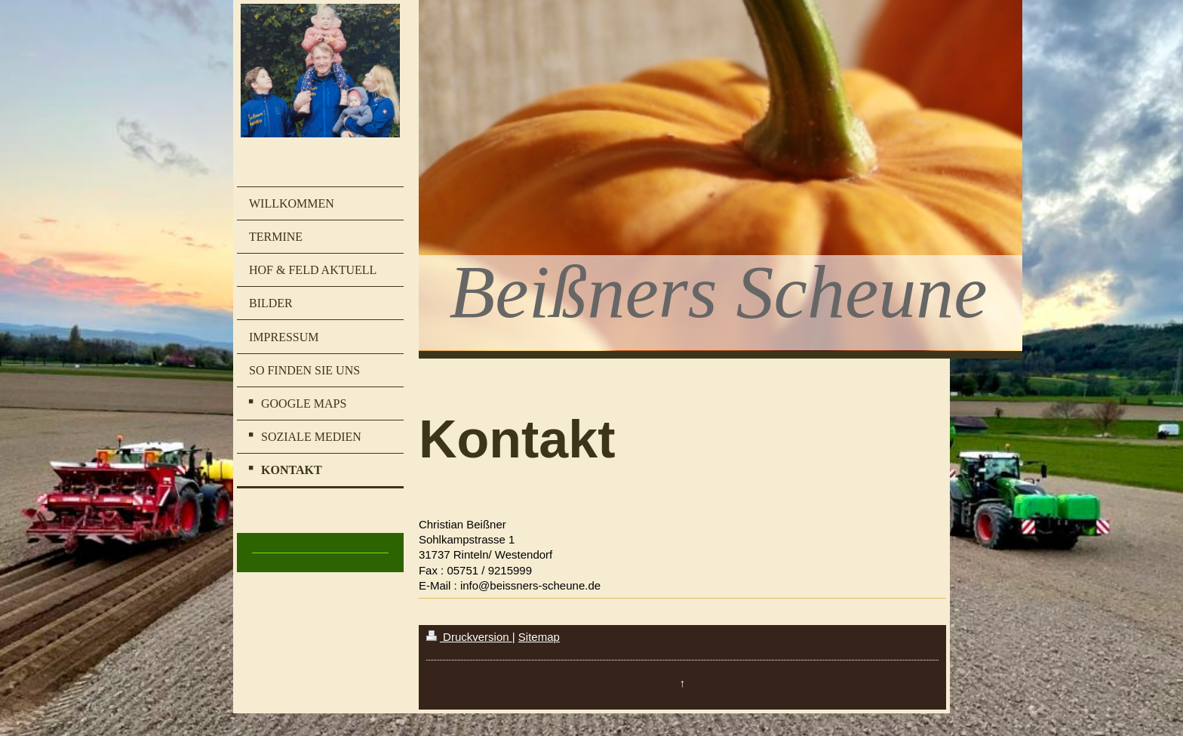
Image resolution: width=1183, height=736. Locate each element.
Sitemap (539, 636)
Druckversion (469, 636)
